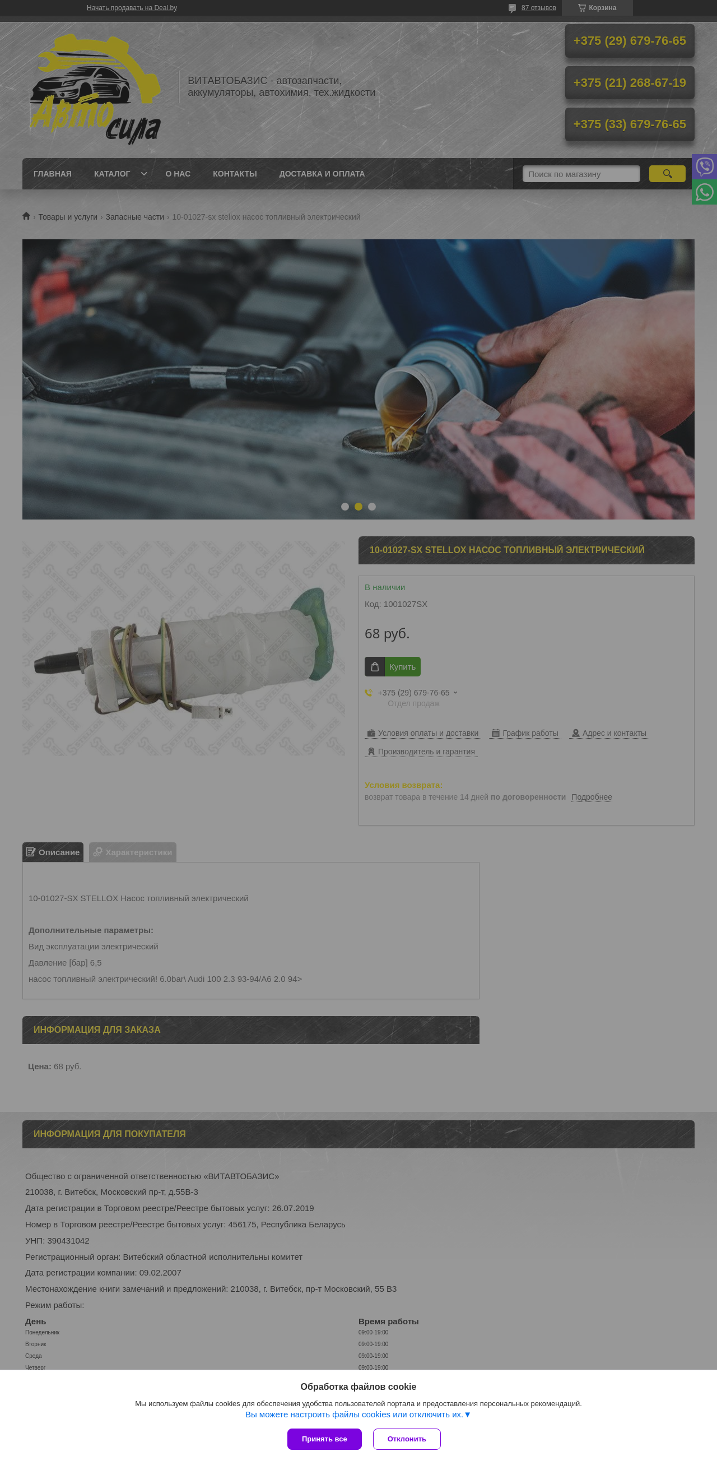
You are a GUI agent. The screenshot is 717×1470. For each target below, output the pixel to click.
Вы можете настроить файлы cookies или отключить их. (354, 1414)
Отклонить (407, 1439)
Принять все (324, 1439)
